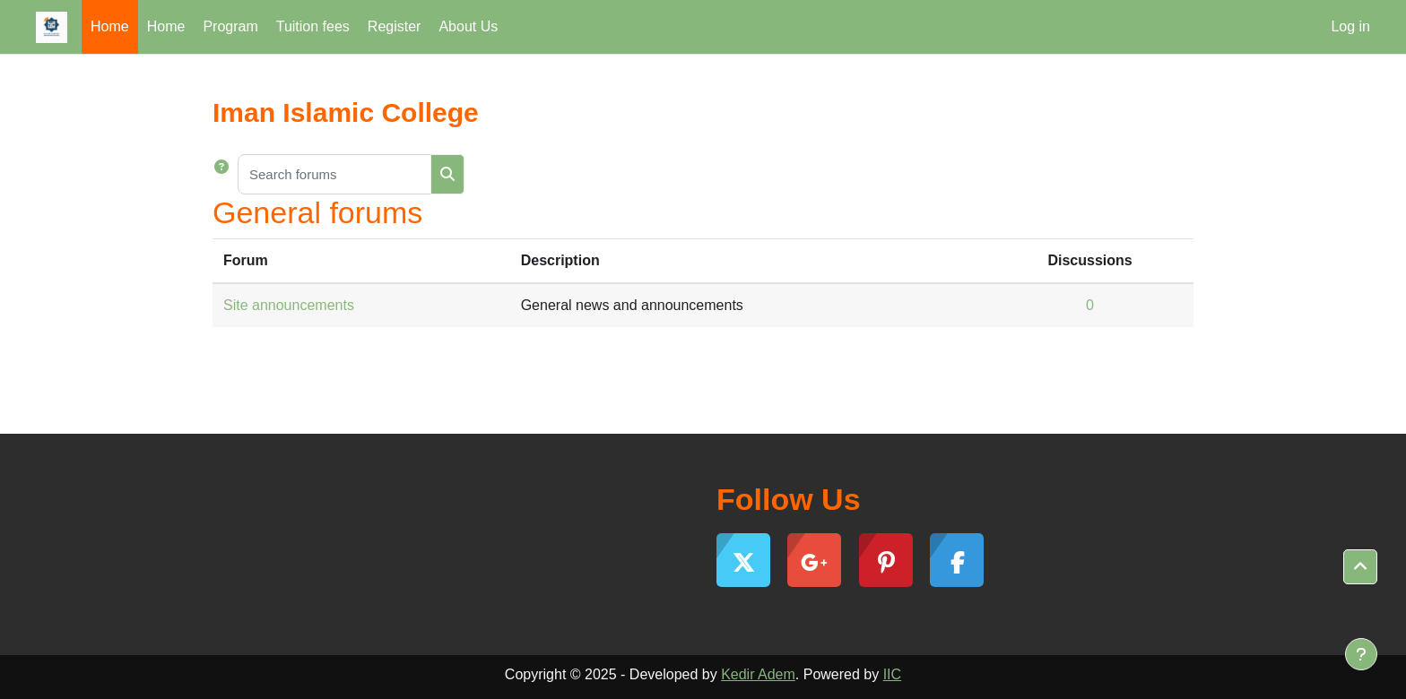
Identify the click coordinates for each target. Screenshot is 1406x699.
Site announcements (288, 305)
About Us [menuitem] (468, 26)
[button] (225, 174)
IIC (892, 674)
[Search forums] (334, 174)
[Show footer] (1361, 654)
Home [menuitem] (110, 26)
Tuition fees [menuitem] (313, 26)
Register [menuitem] (394, 26)
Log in (1350, 26)
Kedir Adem (758, 674)
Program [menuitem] (230, 26)
